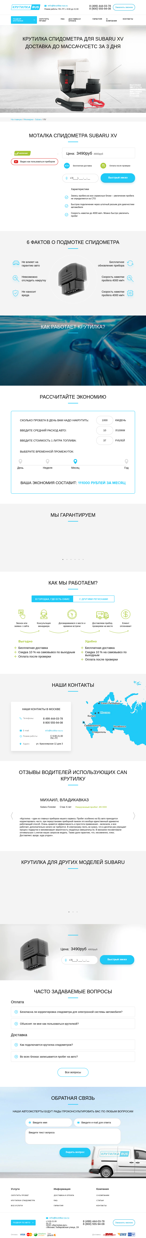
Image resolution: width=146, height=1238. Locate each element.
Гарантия (58, 1199)
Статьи (100, 1193)
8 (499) (100, 5)
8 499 (53, 716)
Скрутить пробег (20, 1188)
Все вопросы (73, 1065)
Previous (14, 157)
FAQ (62, 19)
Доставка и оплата (64, 1188)
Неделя (47, 462)
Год (126, 462)
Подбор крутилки (18, 20)
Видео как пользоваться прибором (37, 168)
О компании (111, 20)
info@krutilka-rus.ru (58, 6)
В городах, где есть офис (52, 597)
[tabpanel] (33, 357)
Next (54, 157)
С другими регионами (93, 597)
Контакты (101, 1199)
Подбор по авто (21, 1215)
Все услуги (17, 1199)
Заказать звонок (124, 7)
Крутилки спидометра (23, 1193)
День (20, 462)
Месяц (75, 462)
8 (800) (100, 8)
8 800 (53, 721)
